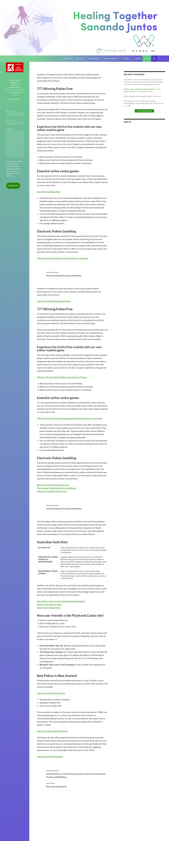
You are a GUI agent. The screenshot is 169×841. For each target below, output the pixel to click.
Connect (126, 58)
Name (11, 111)
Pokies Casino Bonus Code (49, 604)
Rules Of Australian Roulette (50, 756)
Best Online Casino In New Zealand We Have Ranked (61, 601)
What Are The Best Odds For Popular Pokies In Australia (62, 258)
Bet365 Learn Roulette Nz (48, 607)
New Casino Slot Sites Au (77, 785)
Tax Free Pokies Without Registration (54, 301)
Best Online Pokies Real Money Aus (53, 485)
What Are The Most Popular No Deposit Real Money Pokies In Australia (69, 418)
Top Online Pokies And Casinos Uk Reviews (77, 274)
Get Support (68, 58)
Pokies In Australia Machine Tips (52, 491)
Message (9, 129)
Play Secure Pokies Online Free (51, 693)
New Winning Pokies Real (48, 191)
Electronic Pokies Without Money (52, 731)
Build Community (110, 58)
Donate (147, 58)
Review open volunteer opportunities (139, 89)
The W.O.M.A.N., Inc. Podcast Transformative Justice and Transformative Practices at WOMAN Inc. (77, 773)
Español (138, 58)
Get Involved (93, 58)
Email (11, 120)
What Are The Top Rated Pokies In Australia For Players (62, 377)
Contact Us (13, 186)
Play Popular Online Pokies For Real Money (56, 488)
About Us (79, 58)
